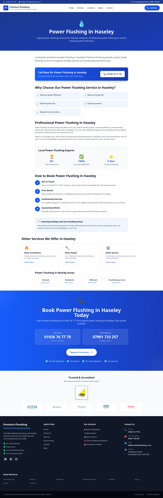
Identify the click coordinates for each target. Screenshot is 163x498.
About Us (47, 433)
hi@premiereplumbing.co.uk (139, 445)
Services (80, 8)
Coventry (33, 483)
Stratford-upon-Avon (89, 479)
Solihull (5, 483)
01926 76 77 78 (57, 336)
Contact (109, 8)
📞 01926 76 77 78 (112, 74)
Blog (45, 448)
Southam (112, 479)
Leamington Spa (8, 479)
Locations (91, 8)
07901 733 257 (105, 336)
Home (71, 8)
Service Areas (49, 441)
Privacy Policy (139, 494)
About (100, 8)
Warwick (32, 479)
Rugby (137, 479)
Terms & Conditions (153, 494)
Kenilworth (59, 479)
